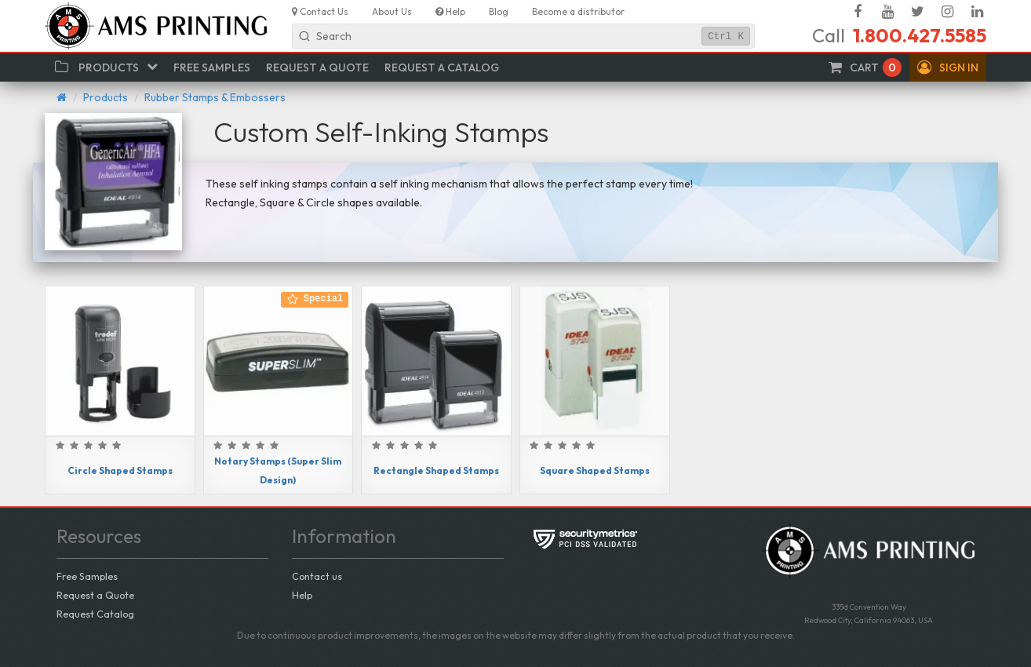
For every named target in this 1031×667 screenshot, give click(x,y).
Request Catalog (95, 613)
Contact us (317, 576)
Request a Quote (95, 595)
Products (105, 97)
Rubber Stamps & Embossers (215, 97)
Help (302, 595)
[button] (947, 67)
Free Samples (87, 576)
